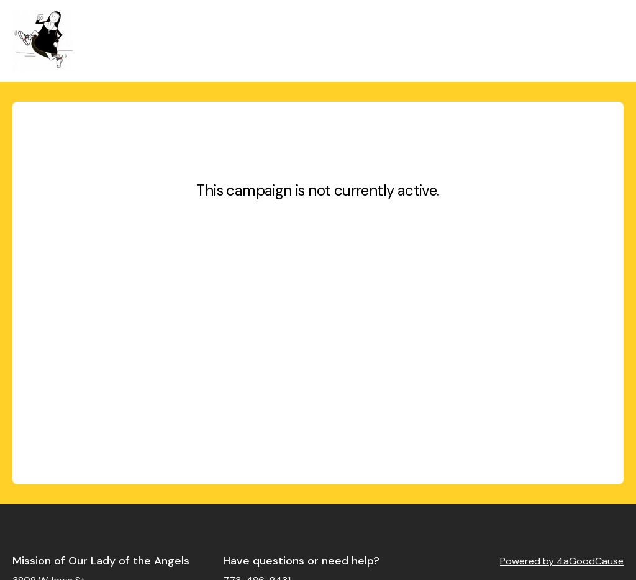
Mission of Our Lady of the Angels (100, 560)
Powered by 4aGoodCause (562, 561)
